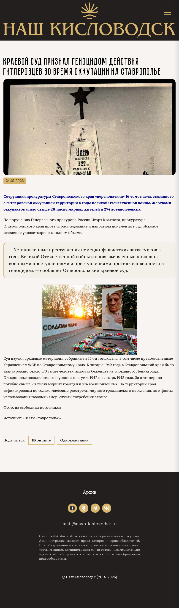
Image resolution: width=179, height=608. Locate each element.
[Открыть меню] (167, 12)
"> (72, 508)
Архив (89, 492)
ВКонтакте (41, 440)
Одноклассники (74, 440)
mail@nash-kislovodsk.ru (89, 524)
